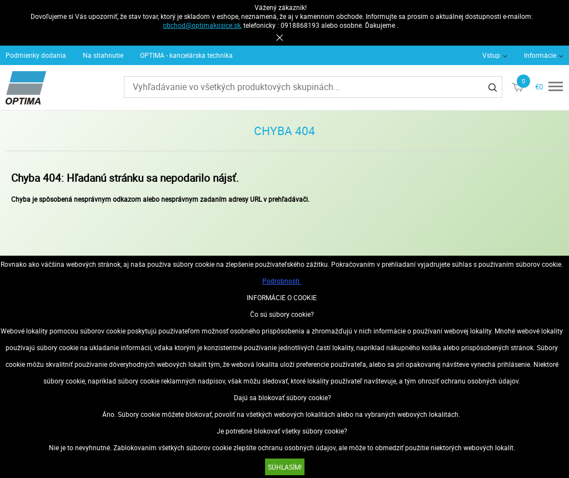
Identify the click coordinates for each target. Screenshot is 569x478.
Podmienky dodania (36, 55)
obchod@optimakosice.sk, (202, 25)
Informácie (540, 55)
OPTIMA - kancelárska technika (186, 55)
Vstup (491, 55)
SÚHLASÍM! (285, 466)
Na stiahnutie (103, 55)
